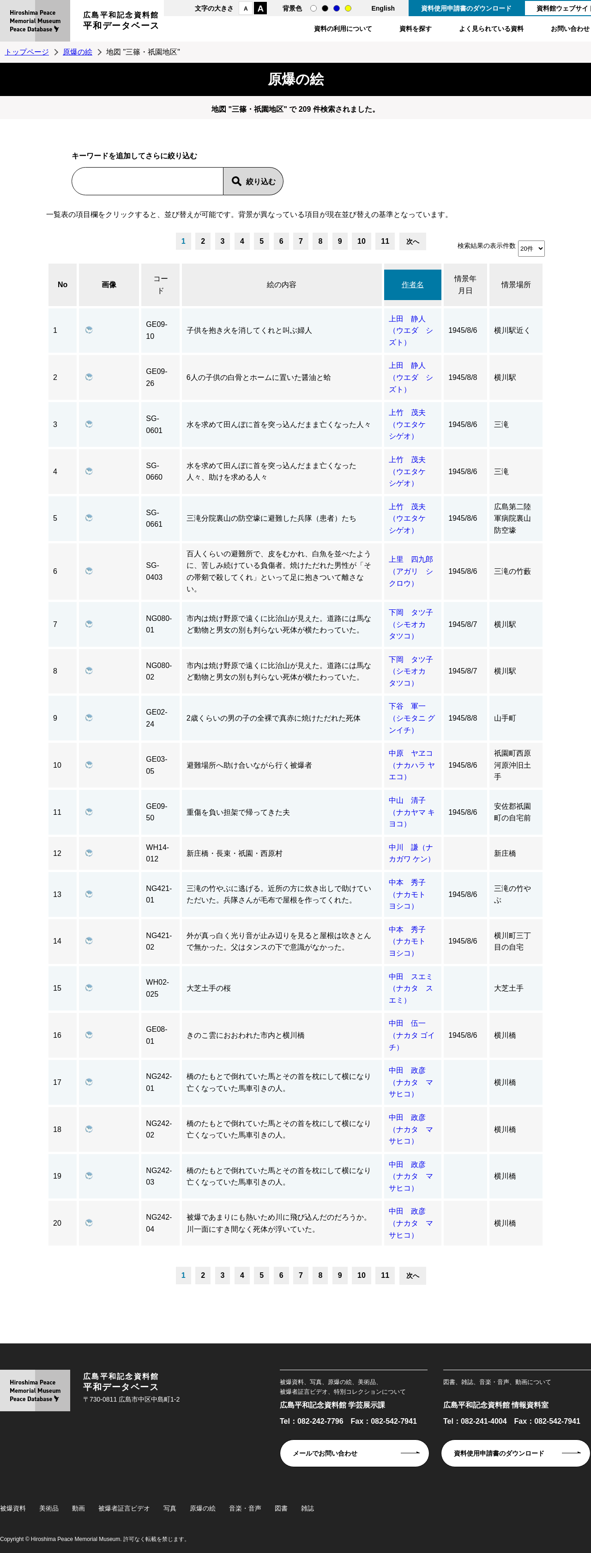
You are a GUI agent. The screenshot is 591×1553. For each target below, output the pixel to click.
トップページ (27, 52)
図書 (281, 1508)
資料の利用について (343, 28)
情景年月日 (465, 285)
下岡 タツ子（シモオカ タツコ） (411, 624)
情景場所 (516, 285)
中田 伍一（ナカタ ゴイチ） (412, 1035)
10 (361, 241)
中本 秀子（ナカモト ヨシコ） (411, 894)
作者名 (413, 285)
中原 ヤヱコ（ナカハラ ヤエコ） (412, 765)
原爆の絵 (77, 52)
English (383, 8)
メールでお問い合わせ (325, 1453)
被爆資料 (13, 1508)
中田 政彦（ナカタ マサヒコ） (411, 1082)
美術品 (49, 1508)
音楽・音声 (245, 1508)
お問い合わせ (570, 28)
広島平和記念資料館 (121, 22)
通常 (313, 8)
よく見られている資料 (491, 28)
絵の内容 (281, 285)
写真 (169, 1508)
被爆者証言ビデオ (124, 1508)
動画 (78, 1508)
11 (385, 241)
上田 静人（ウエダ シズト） (411, 330)
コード (160, 285)
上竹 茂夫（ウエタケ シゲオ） (411, 424)
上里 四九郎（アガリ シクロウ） (411, 571)
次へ (412, 241)
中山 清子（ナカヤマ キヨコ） (412, 812)
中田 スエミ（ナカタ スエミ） (411, 988)
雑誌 (307, 1508)
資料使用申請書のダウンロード (466, 8)
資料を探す (415, 28)
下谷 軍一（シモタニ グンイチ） (412, 718)
